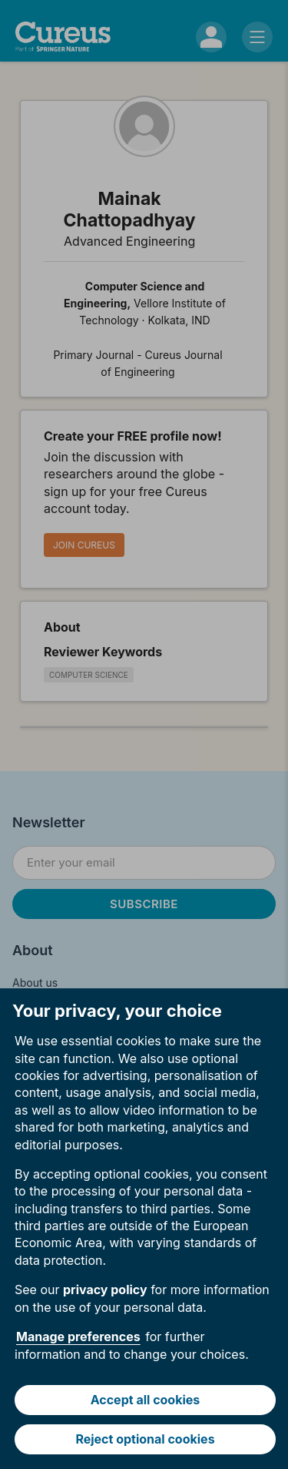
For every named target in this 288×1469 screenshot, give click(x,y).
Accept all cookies (145, 1399)
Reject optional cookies (144, 1439)
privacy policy (105, 1289)
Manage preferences (78, 1336)
